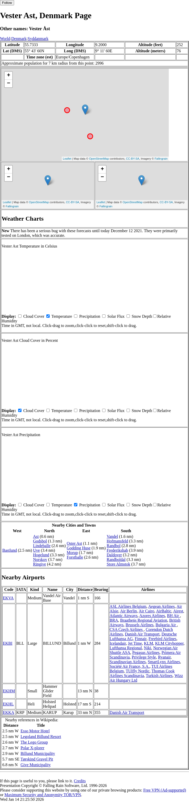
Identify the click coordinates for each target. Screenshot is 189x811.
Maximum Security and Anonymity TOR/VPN (42, 795)
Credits (80, 781)
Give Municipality (35, 765)
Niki (147, 648)
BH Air (173, 615)
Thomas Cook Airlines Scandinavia (142, 673)
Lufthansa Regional (126, 648)
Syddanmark (38, 38)
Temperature (61, 316)
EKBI (7, 643)
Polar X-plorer (32, 748)
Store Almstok (118, 564)
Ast (36, 536)
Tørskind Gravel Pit (36, 759)
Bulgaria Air (166, 625)
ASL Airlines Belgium (128, 606)
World (5, 38)
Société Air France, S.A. (130, 666)
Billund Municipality (37, 753)
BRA (114, 620)
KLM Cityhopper (169, 643)
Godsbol (40, 541)
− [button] (8, 83)
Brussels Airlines (139, 625)
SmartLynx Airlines (164, 662)
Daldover (114, 555)
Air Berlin (128, 611)
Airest (178, 611)
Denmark (19, 38)
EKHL (8, 704)
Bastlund (9, 550)
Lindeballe (41, 545)
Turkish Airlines (159, 675)
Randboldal (116, 559)
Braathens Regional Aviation (143, 620)
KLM (148, 643)
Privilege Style (144, 657)
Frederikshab (117, 550)
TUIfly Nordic (138, 671)
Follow (7, 3)
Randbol (114, 545)
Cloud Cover (33, 316)
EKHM (9, 691)
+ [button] (8, 75)
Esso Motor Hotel (35, 731)
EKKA (8, 712)
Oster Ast (74, 543)
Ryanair (164, 657)
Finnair (140, 639)
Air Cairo (146, 611)
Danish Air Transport (142, 634)
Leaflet (67, 158)
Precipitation (89, 316)
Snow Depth (142, 316)
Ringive (39, 564)
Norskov (40, 559)
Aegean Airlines (161, 606)
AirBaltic (163, 611)
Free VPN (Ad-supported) (164, 790)
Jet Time (135, 643)
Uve (36, 550)
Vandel (112, 536)
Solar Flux (115, 316)
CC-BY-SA (132, 158)
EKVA (8, 598)
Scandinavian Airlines (128, 662)
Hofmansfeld (117, 541)
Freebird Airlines (162, 639)
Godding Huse (79, 548)
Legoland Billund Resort (40, 736)
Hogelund (41, 555)
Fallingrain (161, 158)
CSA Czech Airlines (127, 629)
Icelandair (118, 643)
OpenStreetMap (99, 158)
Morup (72, 552)
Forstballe (75, 557)
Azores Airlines (152, 615)
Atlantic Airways (124, 615)
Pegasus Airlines (146, 652)
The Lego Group (34, 742)
